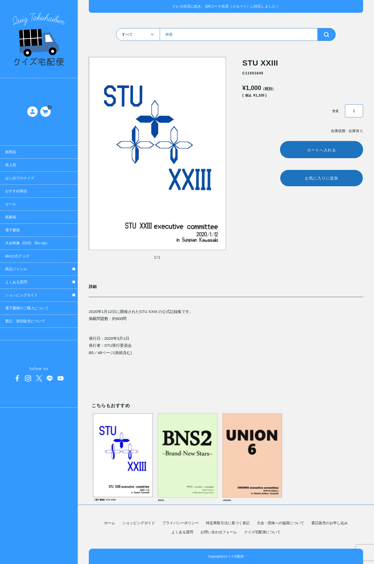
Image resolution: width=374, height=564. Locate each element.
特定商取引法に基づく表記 (228, 523)
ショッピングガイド (138, 523)
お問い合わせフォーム (219, 532)
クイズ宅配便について (262, 532)
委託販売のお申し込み (329, 523)
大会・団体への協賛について (280, 523)
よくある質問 (182, 532)
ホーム (109, 523)
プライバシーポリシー (180, 523)
